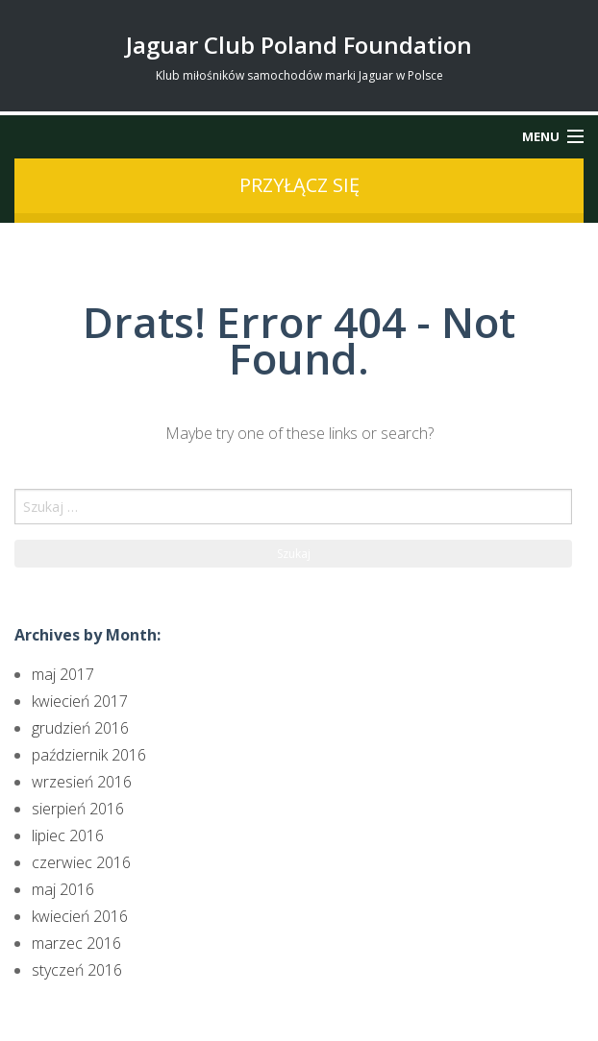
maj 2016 (63, 889)
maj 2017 (63, 674)
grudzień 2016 (80, 727)
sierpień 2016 (78, 808)
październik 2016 (89, 754)
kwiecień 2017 (80, 701)
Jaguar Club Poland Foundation (299, 45)
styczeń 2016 (77, 969)
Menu (541, 136)
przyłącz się (299, 185)
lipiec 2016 (68, 835)
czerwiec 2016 (81, 862)
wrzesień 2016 (82, 781)
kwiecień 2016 (80, 916)
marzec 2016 (76, 943)
